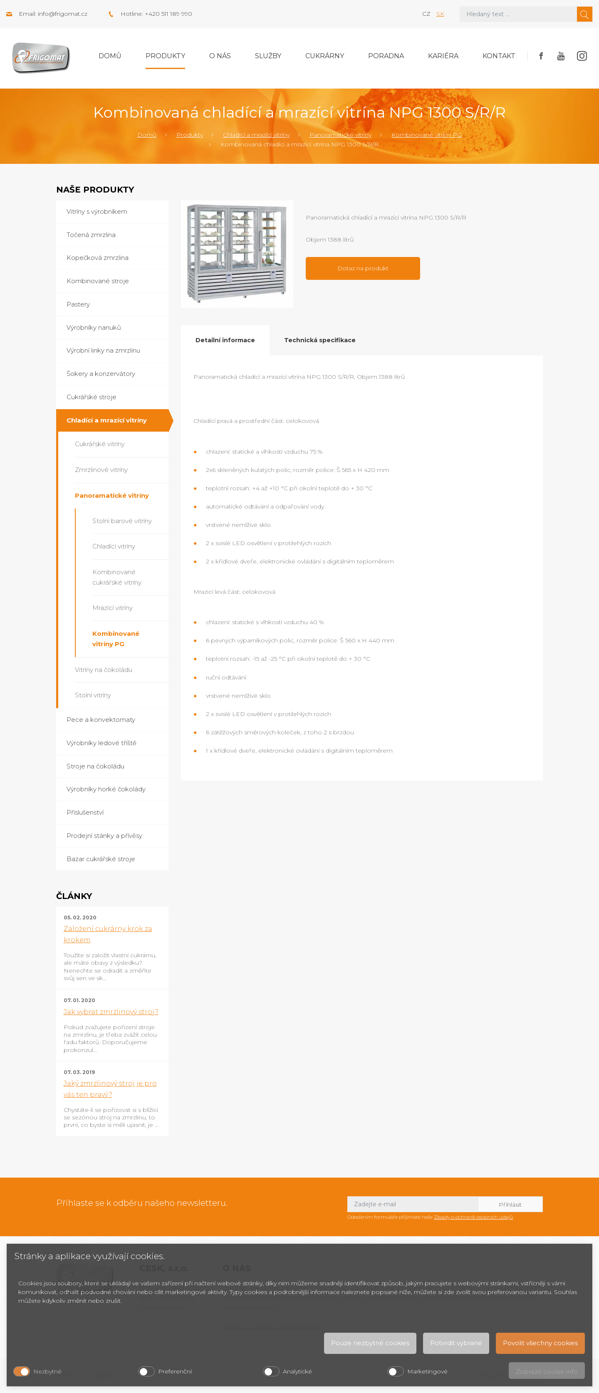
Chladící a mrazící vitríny (256, 134)
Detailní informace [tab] (225, 340)
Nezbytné (47, 1371)
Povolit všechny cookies (540, 1343)
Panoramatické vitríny (340, 134)
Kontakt (499, 56)
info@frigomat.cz (62, 13)
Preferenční (175, 1371)
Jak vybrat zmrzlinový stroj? (111, 1012)
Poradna (386, 56)
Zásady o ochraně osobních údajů (473, 1217)
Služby (268, 56)
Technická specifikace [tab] (320, 340)
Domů (110, 56)
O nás (220, 56)
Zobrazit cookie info (547, 1372)
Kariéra (443, 56)
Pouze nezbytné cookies (370, 1343)
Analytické (297, 1371)
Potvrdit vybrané (456, 1343)
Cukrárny (324, 56)
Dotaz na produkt (363, 268)
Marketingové (427, 1371)
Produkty (165, 56)
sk (440, 13)
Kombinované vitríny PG (426, 134)
